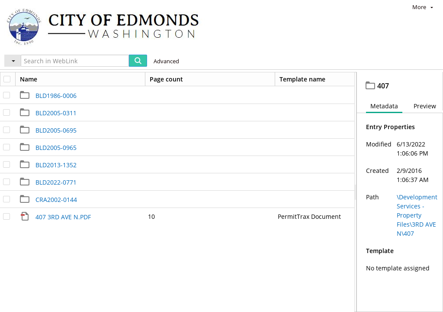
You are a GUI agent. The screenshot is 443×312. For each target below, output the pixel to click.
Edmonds (33, 80)
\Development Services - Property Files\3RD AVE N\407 (417, 234)
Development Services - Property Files (125, 80)
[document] (400, 201)
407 (251, 80)
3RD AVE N (219, 80)
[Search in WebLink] (75, 61)
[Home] (106, 26)
